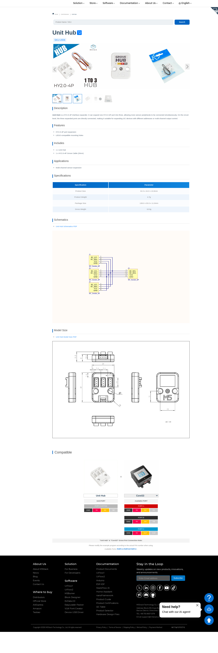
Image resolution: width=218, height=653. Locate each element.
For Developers (72, 594)
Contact (167, 3)
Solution (77, 3)
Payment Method (155, 648)
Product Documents (106, 590)
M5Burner (70, 614)
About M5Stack (40, 590)
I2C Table (100, 628)
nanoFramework (104, 616)
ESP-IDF (100, 605)
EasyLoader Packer (74, 626)
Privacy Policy (101, 648)
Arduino (100, 601)
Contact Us (38, 605)
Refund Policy (142, 648)
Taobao (36, 633)
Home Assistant (104, 612)
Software (108, 3)
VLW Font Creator (74, 629)
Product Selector (104, 631)
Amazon (37, 629)
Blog (35, 598)
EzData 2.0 (70, 622)
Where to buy (42, 613)
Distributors (38, 618)
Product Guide (103, 620)
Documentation (129, 3)
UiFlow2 (69, 610)
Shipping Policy (129, 648)
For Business (71, 590)
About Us (150, 3)
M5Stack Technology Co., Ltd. (57, 648)
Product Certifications (107, 624)
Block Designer (72, 618)
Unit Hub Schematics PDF (66, 244)
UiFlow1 (69, 607)
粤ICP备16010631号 (178, 648)
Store (93, 3)
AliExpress (38, 626)
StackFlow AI (103, 609)
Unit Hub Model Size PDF (66, 358)
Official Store (39, 622)
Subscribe (178, 599)
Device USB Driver (74, 633)
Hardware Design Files (107, 635)
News (36, 594)
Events (36, 601)
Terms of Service (115, 648)
